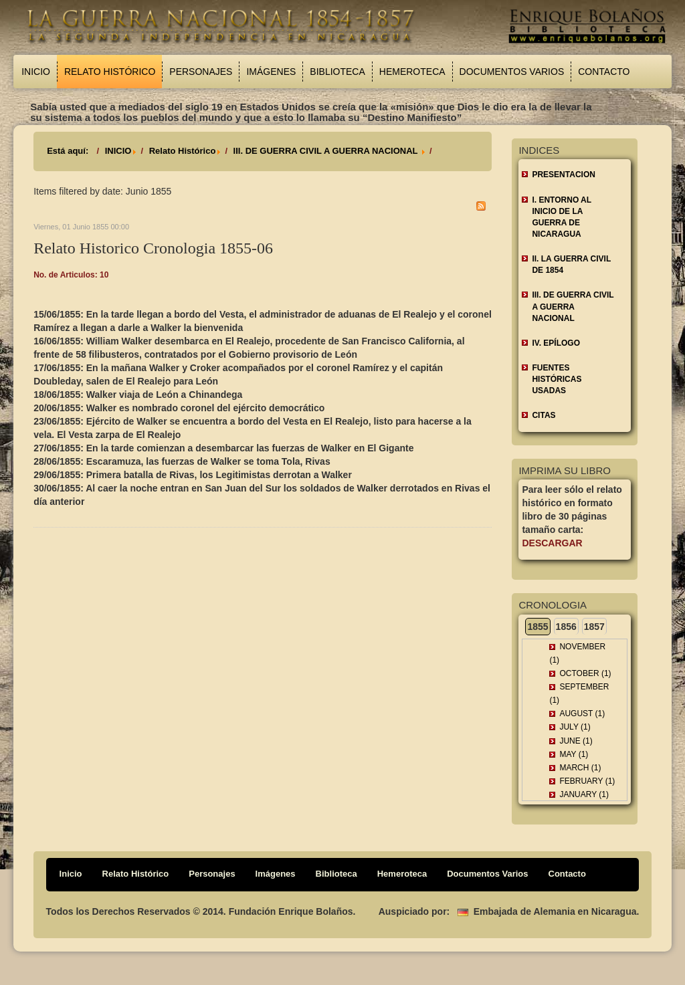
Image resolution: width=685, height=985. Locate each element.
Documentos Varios (512, 71)
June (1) (575, 741)
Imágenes (271, 71)
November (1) (577, 653)
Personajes (200, 71)
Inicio (35, 71)
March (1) (580, 767)
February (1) (587, 781)
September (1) (579, 693)
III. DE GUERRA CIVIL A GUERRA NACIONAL (326, 151)
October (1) (585, 673)
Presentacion (563, 174)
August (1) (582, 713)
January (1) (584, 794)
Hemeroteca (412, 71)
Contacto (603, 71)
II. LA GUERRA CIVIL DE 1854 (571, 264)
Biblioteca (337, 71)
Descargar (552, 543)
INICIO (118, 151)
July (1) (574, 727)
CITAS (543, 415)
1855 (537, 626)
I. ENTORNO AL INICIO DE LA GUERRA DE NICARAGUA (561, 217)
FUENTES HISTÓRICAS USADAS (556, 379)
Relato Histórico (109, 71)
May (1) (573, 754)
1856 (566, 626)
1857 (594, 626)
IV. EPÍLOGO (556, 343)
